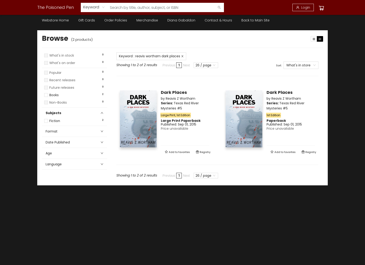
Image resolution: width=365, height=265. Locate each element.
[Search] (219, 7)
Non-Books (58, 102)
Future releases (61, 87)
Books (54, 95)
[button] (74, 67)
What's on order (62, 63)
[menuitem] (55, 20)
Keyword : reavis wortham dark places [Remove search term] (151, 56)
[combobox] (94, 7)
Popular (55, 72)
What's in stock (61, 55)
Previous (168, 65)
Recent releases (62, 80)
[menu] (182, 20)
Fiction (54, 121)
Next (186, 65)
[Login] (303, 7)
